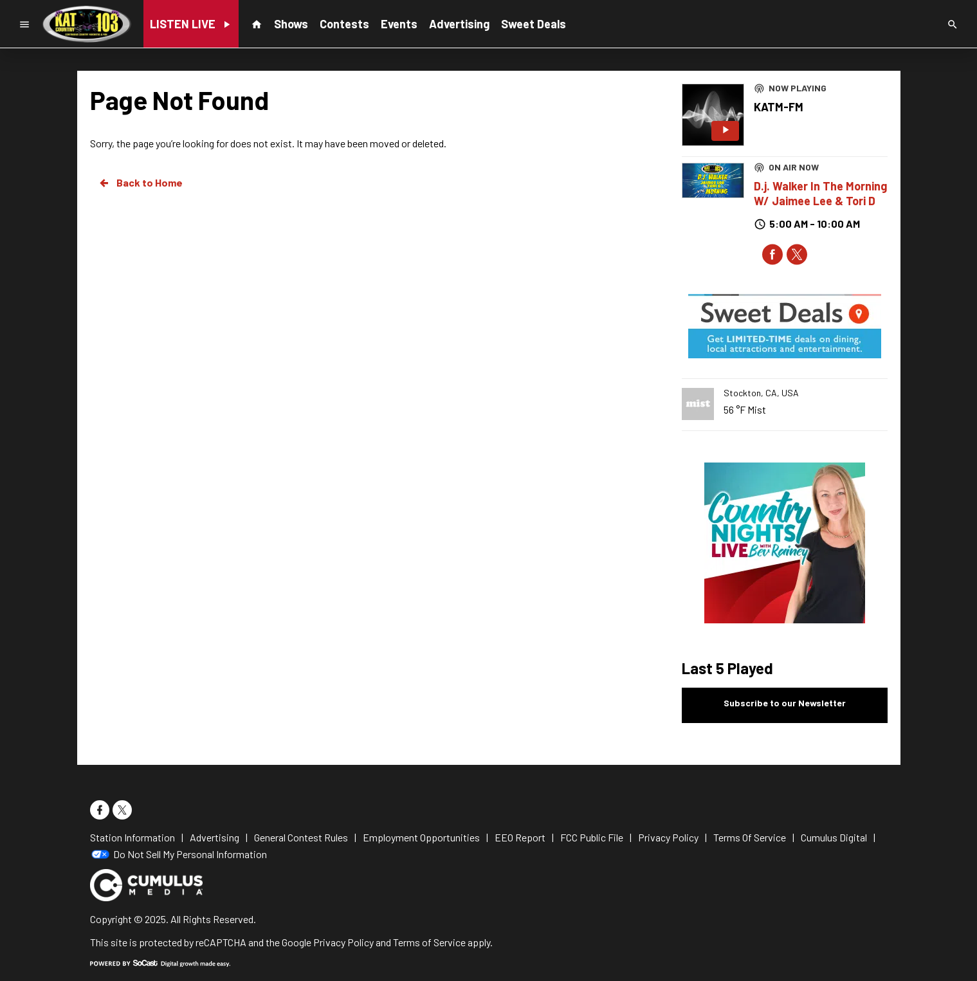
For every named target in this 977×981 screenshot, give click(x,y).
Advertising (459, 24)
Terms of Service (429, 942)
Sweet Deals (533, 24)
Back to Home (140, 182)
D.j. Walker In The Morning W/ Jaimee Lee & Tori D (820, 193)
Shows (291, 24)
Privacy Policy (343, 942)
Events (399, 24)
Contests (344, 24)
